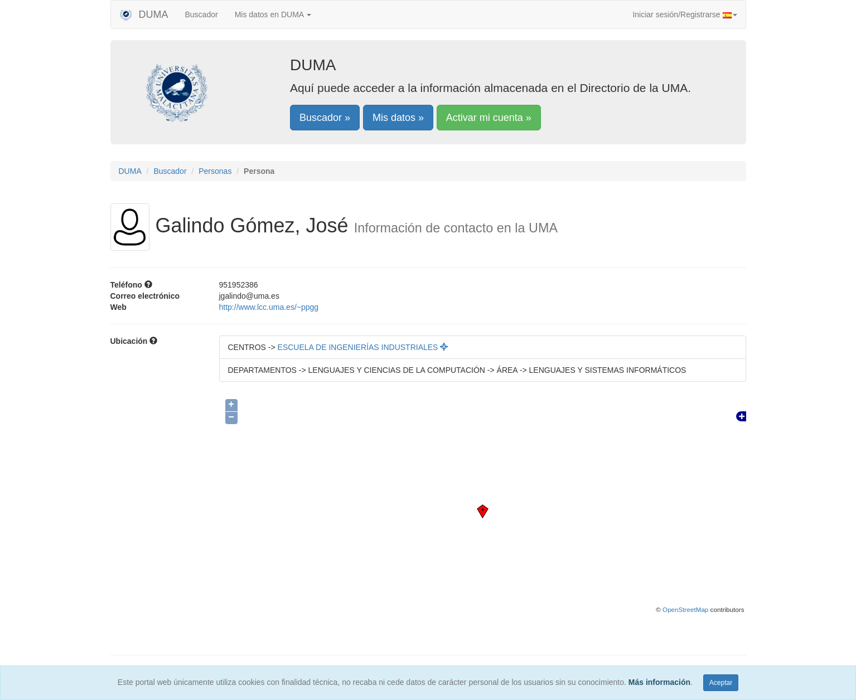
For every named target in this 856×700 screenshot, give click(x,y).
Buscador (201, 14)
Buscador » (324, 117)
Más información (659, 682)
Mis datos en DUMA (273, 14)
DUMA (143, 14)
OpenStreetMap (685, 609)
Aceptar (720, 683)
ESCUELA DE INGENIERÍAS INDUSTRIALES (363, 347)
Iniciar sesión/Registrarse (684, 14)
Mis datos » (398, 117)
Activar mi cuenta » (488, 117)
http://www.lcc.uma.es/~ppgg (269, 307)
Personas (215, 171)
